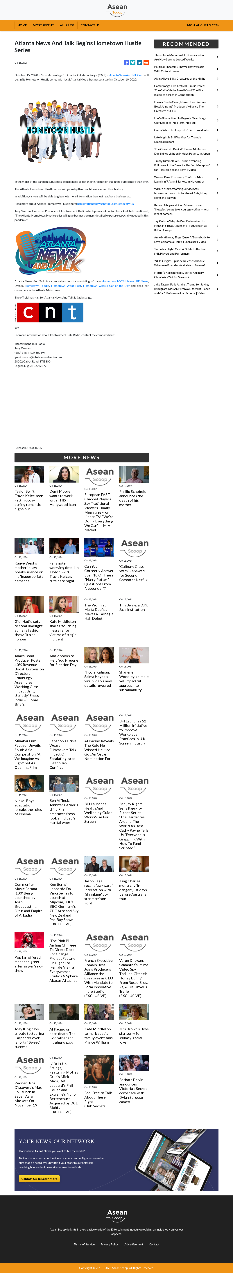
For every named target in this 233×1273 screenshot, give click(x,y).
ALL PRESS (67, 25)
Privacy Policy (110, 1244)
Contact (154, 1244)
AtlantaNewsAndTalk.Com (126, 75)
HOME (22, 25)
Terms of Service (84, 1244)
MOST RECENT (43, 25)
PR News (142, 281)
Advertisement (133, 1244)
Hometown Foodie (37, 285)
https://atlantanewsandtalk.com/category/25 (105, 203)
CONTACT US (90, 25)
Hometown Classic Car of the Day (106, 285)
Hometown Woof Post (66, 285)
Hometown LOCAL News (118, 281)
